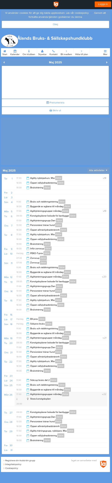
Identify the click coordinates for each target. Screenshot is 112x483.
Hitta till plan (81, 52)
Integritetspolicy (12, 464)
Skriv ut (55, 110)
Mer (105, 52)
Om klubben (29, 52)
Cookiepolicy (11, 468)
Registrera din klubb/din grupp (19, 460)
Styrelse (42, 52)
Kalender (14, 52)
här (91, 13)
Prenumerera (55, 102)
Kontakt (54, 52)
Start (4, 52)
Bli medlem (66, 52)
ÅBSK (58, 178)
